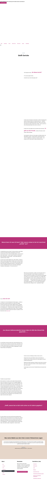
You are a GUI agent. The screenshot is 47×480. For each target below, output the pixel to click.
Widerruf (34, 469)
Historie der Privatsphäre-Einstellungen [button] (37, 476)
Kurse (9, 43)
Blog (1, 43)
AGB (34, 467)
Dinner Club (14, 43)
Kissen (23, 43)
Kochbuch (5, 43)
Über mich (18, 43)
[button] (0, 45)
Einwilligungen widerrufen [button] (37, 478)
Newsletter (27, 43)
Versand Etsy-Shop (36, 471)
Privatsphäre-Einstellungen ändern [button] (38, 473)
